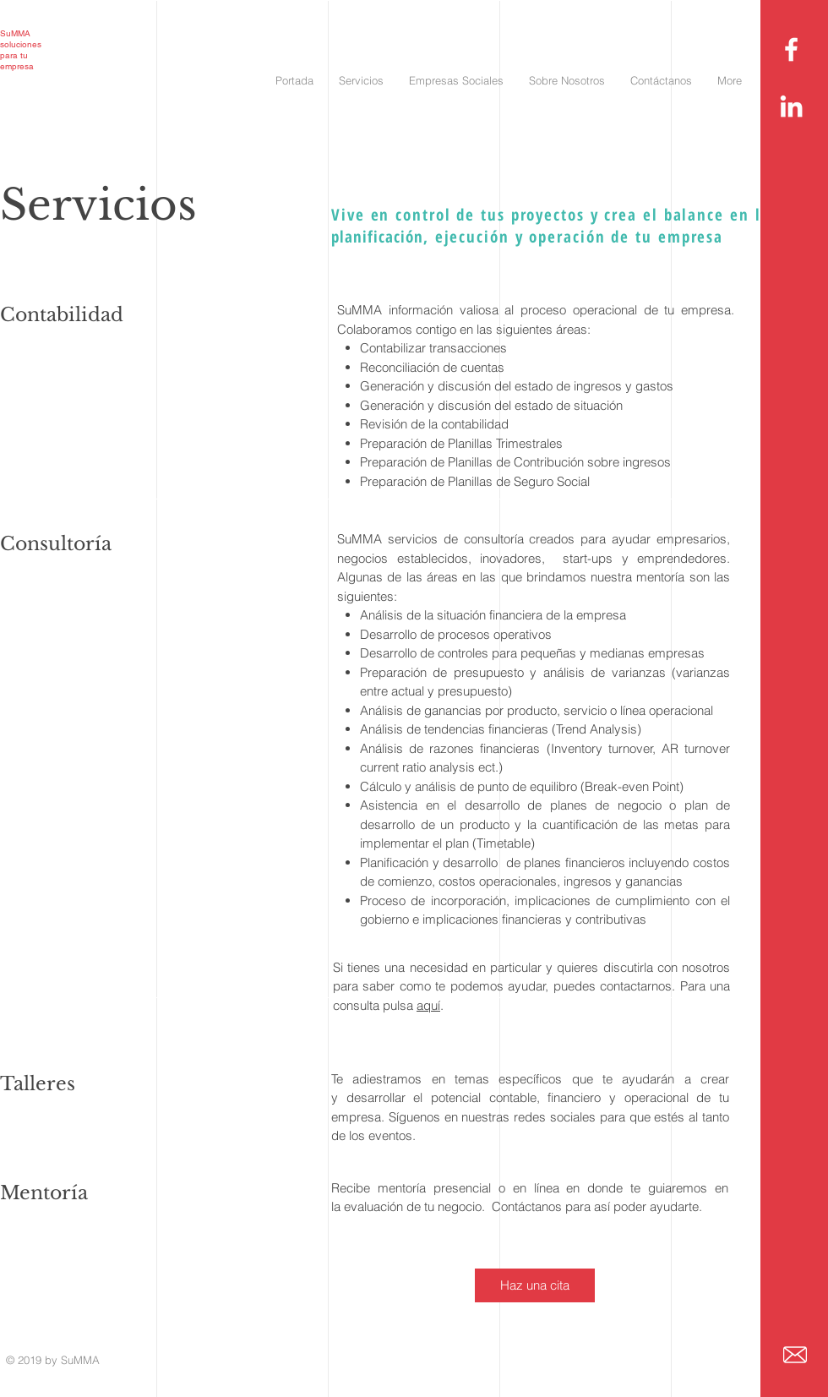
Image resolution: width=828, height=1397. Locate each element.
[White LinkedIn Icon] (791, 106)
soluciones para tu (20, 50)
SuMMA (15, 33)
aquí (428, 1005)
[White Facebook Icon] (791, 49)
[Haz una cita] (535, 1285)
